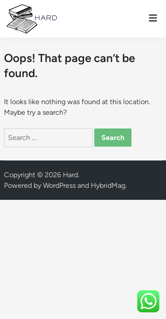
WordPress (59, 185)
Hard (70, 175)
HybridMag (108, 185)
